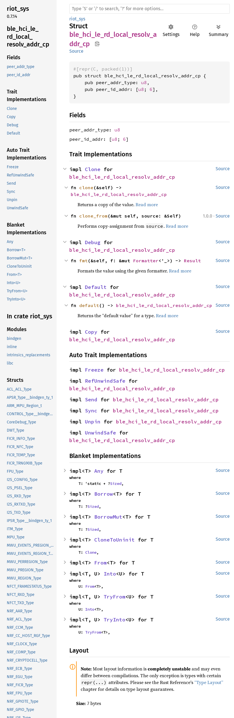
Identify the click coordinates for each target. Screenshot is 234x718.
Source (76, 51)
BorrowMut (108, 517)
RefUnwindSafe (105, 381)
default (89, 305)
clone (86, 187)
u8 (144, 82)
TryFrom (114, 596)
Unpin (92, 421)
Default (96, 287)
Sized (115, 483)
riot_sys (77, 19)
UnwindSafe (100, 432)
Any (99, 471)
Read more (147, 204)
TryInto (114, 619)
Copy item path (97, 43)
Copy (91, 332)
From (100, 562)
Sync (91, 410)
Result (192, 260)
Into (110, 573)
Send (91, 399)
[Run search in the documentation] (149, 9)
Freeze (94, 370)
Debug (92, 242)
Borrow (103, 494)
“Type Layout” (208, 682)
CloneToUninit (114, 539)
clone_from (93, 216)
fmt (83, 260)
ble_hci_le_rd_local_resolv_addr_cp (122, 177)
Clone (92, 169)
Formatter (145, 260)
